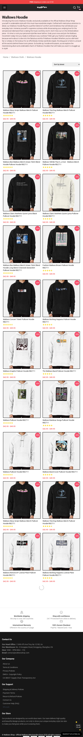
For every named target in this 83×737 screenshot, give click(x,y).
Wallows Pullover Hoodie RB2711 (16, 420)
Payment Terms (9, 693)
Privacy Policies (9, 671)
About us (6, 664)
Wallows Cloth (17, 57)
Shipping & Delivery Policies (13, 689)
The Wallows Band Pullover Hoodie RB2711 (59, 371)
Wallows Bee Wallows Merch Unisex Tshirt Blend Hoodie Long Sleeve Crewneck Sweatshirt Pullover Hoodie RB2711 (21, 267)
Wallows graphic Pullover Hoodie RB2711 (19, 371)
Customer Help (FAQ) (11, 703)
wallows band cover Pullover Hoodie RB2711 (60, 472)
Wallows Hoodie (34, 57)
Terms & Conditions (10, 667)
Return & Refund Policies (12, 696)
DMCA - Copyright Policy (12, 674)
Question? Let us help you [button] (71, 734)
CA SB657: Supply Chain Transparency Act (19, 678)
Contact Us (7, 700)
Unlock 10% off (78, 726)
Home (5, 57)
